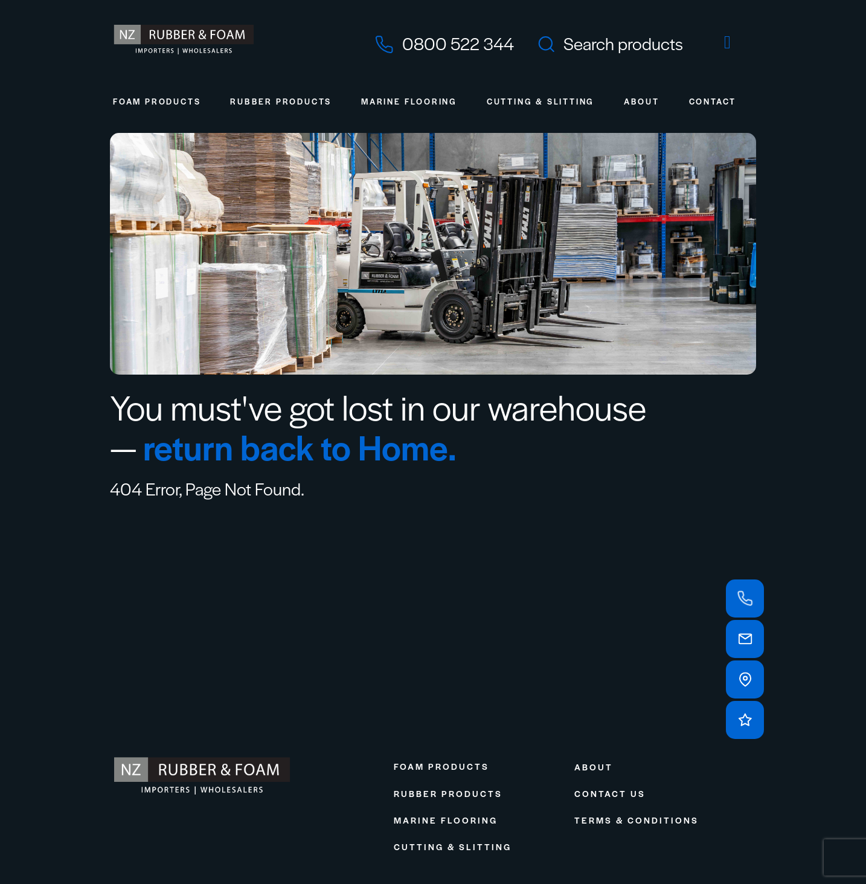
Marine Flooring (409, 101)
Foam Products (156, 101)
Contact (713, 101)
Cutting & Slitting (540, 101)
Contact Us (610, 793)
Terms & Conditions (636, 820)
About (641, 101)
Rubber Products (281, 101)
